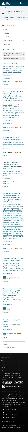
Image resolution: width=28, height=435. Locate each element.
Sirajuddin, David (7, 68)
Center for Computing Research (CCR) (16, 18)
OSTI (7, 84)
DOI (4, 84)
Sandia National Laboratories (10, 391)
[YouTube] (7, 421)
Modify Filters (9, 44)
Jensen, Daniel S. (17, 110)
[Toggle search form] (21, 3)
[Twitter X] (5, 421)
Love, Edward (20, 66)
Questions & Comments (9, 377)
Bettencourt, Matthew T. (11, 210)
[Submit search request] (24, 29)
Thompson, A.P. (17, 233)
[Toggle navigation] (2, 13)
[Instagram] (11, 421)
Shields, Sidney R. (15, 108)
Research (8, 8)
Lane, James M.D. (16, 222)
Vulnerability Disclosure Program (11, 427)
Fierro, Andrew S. (7, 217)
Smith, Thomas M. (18, 231)
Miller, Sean (7, 228)
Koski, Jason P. (7, 222)
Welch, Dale (7, 237)
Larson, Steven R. (7, 224)
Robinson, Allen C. (17, 204)
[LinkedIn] (14, 421)
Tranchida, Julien (7, 235)
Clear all (13, 49)
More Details (7, 78)
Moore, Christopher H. (9, 117)
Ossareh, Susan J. (16, 228)
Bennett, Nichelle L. (14, 268)
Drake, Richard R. (7, 215)
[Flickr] (9, 421)
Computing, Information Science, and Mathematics (15, 12)
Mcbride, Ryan (17, 238)
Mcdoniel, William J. (14, 115)
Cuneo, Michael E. (8, 206)
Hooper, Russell (19, 220)
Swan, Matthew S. (18, 68)
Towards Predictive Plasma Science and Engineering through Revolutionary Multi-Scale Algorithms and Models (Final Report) (13, 198)
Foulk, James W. (17, 213)
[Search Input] (14, 29)
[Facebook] (2, 421)
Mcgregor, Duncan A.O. (9, 66)
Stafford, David (17, 72)
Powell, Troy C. (8, 107)
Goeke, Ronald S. (18, 219)
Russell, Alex (14, 237)
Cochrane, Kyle (13, 212)
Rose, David (8, 238)
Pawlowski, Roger (16, 70)
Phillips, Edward (7, 229)
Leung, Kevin (16, 224)
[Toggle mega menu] (25, 3)
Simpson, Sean (16, 229)
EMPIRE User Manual (10, 64)
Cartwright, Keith (7, 72)
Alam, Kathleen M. (18, 206)
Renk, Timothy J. (7, 112)
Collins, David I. (7, 70)
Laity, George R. (7, 204)
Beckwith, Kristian (8, 208)
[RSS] (16, 421)
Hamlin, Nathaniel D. (8, 220)
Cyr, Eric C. (15, 112)
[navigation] (14, 347)
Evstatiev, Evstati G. (18, 215)
